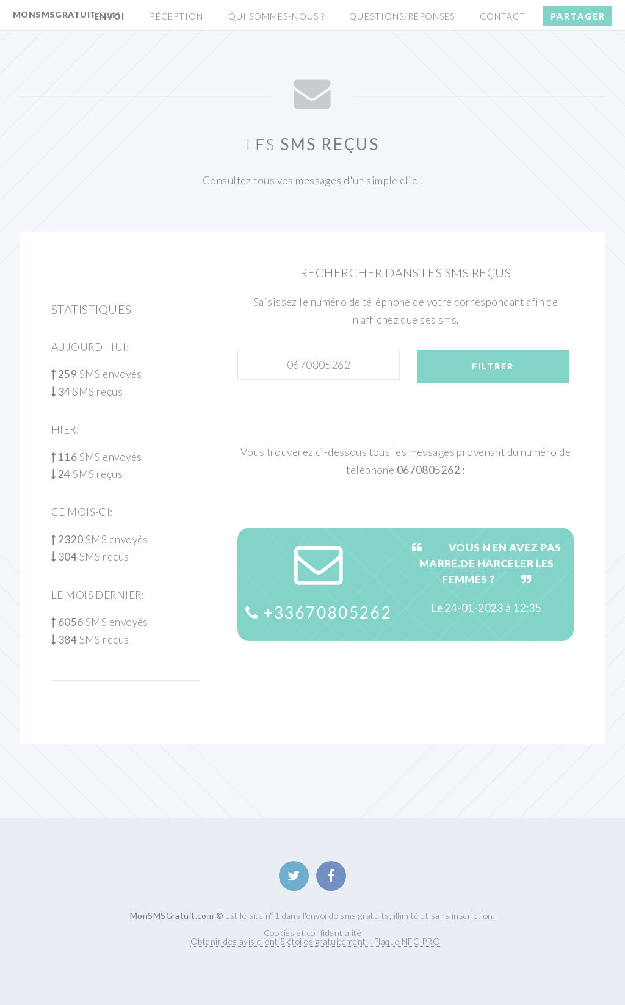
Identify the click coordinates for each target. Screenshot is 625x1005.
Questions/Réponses (402, 16)
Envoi (109, 16)
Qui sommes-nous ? (276, 16)
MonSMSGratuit (66, 14)
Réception (176, 16)
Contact (503, 16)
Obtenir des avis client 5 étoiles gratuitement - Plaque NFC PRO (315, 941)
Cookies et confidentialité (312, 932)
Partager (578, 16)
